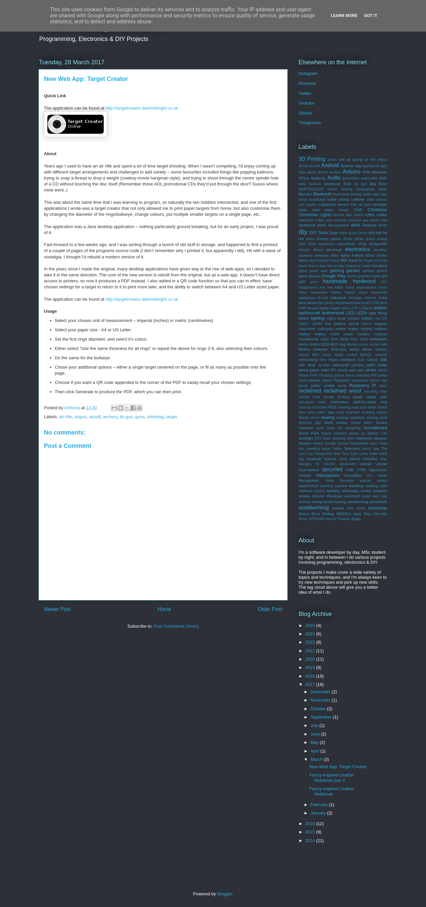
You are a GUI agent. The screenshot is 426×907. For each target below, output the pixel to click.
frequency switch (359, 266)
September (322, 717)
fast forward (319, 260)
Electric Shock (311, 250)
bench (332, 189)
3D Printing (312, 159)
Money (352, 344)
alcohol (314, 166)
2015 (310, 831)
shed (383, 418)
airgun (81, 416)
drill (371, 232)
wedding (356, 485)
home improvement (361, 287)
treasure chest (335, 459)
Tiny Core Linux (355, 453)
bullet (331, 199)
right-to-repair (364, 402)
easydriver (346, 243)
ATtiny (304, 178)
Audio (333, 177)
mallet (334, 334)
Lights (331, 318)
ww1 (357, 513)
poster (303, 386)
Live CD (380, 318)
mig (342, 344)
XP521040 (316, 519)
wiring (317, 501)
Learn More (344, 15)
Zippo (356, 518)
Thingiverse (310, 122)
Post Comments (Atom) (176, 626)
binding (346, 189)
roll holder (319, 407)
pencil (382, 370)
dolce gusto (348, 233)
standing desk (343, 438)
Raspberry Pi (362, 385)
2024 (310, 625)
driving (382, 239)
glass (303, 276)
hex (322, 287)
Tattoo (337, 449)
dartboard (307, 225)
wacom (365, 480)
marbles (363, 334)
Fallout (357, 255)
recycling (370, 391)
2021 (310, 650)
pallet (370, 365)
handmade (335, 281)
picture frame (344, 375)
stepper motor (311, 443)
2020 (310, 659)
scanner (353, 412)
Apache (347, 165)
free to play (317, 266)
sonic (320, 428)
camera (381, 199)
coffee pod (323, 220)
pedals (343, 370)
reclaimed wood (342, 391)
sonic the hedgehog (344, 428)
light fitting (378, 313)
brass (303, 199)
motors (381, 349)
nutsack (372, 360)
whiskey (380, 490)
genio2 (382, 271)
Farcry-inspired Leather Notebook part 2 (331, 777)
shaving (372, 418)
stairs (327, 438)
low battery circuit (342, 323)
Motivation (338, 349)
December (321, 691)
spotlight (306, 438)
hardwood (364, 281)
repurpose (306, 402)
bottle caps (371, 194)
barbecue (332, 183)
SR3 (318, 438)
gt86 (302, 282)
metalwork (378, 339)
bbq (373, 183)
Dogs (333, 232)
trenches (370, 458)
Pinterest (307, 83)
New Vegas (329, 360)
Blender (305, 194)
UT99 (361, 469)
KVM (375, 303)
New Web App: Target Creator (337, 766)
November (321, 700)
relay (383, 391)
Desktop (369, 225)
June (316, 734)
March (317, 759)
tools (373, 453)
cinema (338, 215)
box (384, 194)
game (303, 271)
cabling (343, 199)
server (315, 418)
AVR (383, 178)
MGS (334, 344)
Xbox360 (380, 514)
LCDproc (366, 308)
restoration (339, 402)
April (315, 751)
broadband (317, 199)
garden (353, 270)
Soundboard (375, 427)
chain (328, 209)
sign (318, 423)
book (336, 194)
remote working (336, 397)
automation (369, 178)
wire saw (380, 496)
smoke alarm (362, 423)
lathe (345, 308)
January (319, 812)
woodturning (357, 501)
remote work (309, 397)
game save (319, 271)
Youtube (306, 103)
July (315, 725)
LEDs (361, 312)
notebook (348, 359)
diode (383, 225)
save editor (316, 412)
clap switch (354, 215)
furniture (380, 265)
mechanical (308, 339)
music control (345, 355)
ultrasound (347, 464)
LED (350, 312)
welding (333, 490)
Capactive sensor (334, 204)
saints (371, 407)
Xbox (367, 514)
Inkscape (355, 298)
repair (358, 397)
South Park (309, 433)
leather (380, 307)
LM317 (304, 324)
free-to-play (336, 266)
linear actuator (348, 318)
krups (366, 303)
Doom (362, 233)
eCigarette (378, 243)
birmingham (365, 189)
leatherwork (333, 312)
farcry (303, 260)
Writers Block (309, 514)
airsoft (95, 416)
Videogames (327, 475)
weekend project (312, 491)
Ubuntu (329, 464)
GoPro (352, 276)
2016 (310, 823)
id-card (323, 298)
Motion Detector (313, 349)
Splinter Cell (377, 433)
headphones (308, 287)
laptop (324, 308)
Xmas (303, 519)
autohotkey (350, 178)
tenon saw (370, 449)
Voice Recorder (339, 480)
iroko (383, 297)
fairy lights (340, 255)
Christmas (377, 209)
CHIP (358, 209)
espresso (306, 255)
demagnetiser (338, 225)
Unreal (365, 463)
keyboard (343, 302)
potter (316, 385)
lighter (304, 318)
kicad (356, 303)
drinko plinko (353, 239)
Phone (304, 375)
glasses (314, 276)
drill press (307, 239)
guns (139, 416)
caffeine (358, 199)
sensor (382, 412)
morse (363, 344)
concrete (339, 220)
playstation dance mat (369, 380)
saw (330, 412)
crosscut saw (358, 220)
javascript (315, 302)
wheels (365, 491)
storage (330, 443)
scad (340, 412)
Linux (367, 318)
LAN (302, 308)
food (383, 260)
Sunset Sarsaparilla (352, 443)
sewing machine (350, 417)
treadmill (314, 458)
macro (366, 324)
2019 (310, 667)
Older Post (270, 609)
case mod (309, 209)
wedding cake (376, 486)
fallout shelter (376, 255)
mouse (304, 355)
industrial (338, 297)
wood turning (334, 501)
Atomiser (379, 172)
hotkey (336, 292)
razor (383, 386)
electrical (333, 249)
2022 (310, 642)
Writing (328, 513)
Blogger (224, 893)
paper (315, 370)
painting (357, 365)
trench (355, 458)
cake (370, 199)
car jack (364, 204)
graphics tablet (369, 276)
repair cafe (376, 397)
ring (384, 402)
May (315, 742)
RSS (332, 407)
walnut (382, 480)
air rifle (65, 416)
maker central (360, 328)
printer (329, 385)
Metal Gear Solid (354, 339)
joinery (329, 303)
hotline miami (356, 292)
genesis (368, 271)
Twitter (305, 93)
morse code (378, 344)
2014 (310, 840)
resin (322, 402)
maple (348, 334)
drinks (370, 239)
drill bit (381, 232)
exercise (322, 255)
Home (164, 609)
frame (303, 266)
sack (362, 407)
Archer (323, 172)
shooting (155, 416)
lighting (317, 318)
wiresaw (305, 502)
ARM (366, 172)
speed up (357, 433)
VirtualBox (353, 475)
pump (342, 386)
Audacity (318, 178)
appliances (371, 166)
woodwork (378, 501)
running (343, 407)
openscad (340, 365)
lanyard (313, 308)
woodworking (314, 507)
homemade (318, 292)
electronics (357, 249)
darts (321, 225)
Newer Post (57, 609)
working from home (348, 508)
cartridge (379, 204)
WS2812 (343, 513)
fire (344, 260)
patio (325, 370)
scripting (368, 412)
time (337, 453)
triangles (305, 464)
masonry (380, 334)
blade (383, 189)
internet (370, 298)
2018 (310, 676)
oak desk (307, 365)
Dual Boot (307, 244)
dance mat (378, 220)
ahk (342, 159)
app (358, 165)
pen (352, 370)
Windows (334, 496)
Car (353, 204)
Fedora (334, 260)
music (326, 355)
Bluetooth (322, 193)
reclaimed (310, 391)
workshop (377, 507)
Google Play (333, 275)
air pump (354, 159)
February (320, 804)
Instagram (308, 73)
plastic (327, 380)
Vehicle (305, 475)
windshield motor (357, 496)
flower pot (371, 260)
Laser (335, 308)
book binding (352, 194)
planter (314, 380)
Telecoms (352, 448)
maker (340, 328)
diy (303, 231)
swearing (313, 449)
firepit (353, 260)
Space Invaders (334, 433)
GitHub (305, 113)
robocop (305, 407)
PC (333, 370)
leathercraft (309, 312)
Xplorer (331, 519)
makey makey (312, 334)
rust (355, 407)
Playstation (341, 380)
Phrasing (325, 375)
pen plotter (366, 370)
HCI (384, 282)
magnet (380, 323)
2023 (310, 633)
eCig (362, 243)
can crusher (308, 204)
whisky (304, 496)
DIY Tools (319, 232)
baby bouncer (310, 184)
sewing (327, 417)
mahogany (326, 329)
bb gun (126, 416)
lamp (383, 303)
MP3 (315, 355)
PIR (374, 375)
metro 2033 (319, 344)
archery (110, 416)
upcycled (332, 469)
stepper (380, 438)
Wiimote (318, 496)
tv (317, 463)
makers (380, 328)
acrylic (332, 159)
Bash (347, 184)
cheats (343, 210)
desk (355, 224)
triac (383, 459)
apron (312, 172)
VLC (369, 475)
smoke (341, 422)
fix (361, 260)
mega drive (329, 339)
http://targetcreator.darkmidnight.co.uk (142, 108)
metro (304, 344)
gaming (337, 270)
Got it (370, 15)
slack (328, 422)
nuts (361, 360)
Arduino (351, 171)
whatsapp (350, 490)
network (381, 355)
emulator (380, 250)
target (171, 416)
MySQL (366, 355)
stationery (364, 438)
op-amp (324, 365)
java (302, 302)
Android (330, 165)
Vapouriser (377, 469)
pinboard (362, 375)
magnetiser (307, 329)
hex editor (335, 287)
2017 (310, 684)
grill (384, 276)
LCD (354, 308)
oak (383, 359)
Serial (304, 417)
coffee (369, 214)
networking (308, 359)
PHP (313, 375)
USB (349, 469)
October (319, 708)
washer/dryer (309, 486)
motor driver (360, 349)
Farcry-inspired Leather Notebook (331, 791)
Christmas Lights (315, 214)
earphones (326, 244)
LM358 (317, 324)
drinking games (329, 239)
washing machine (333, 486)
